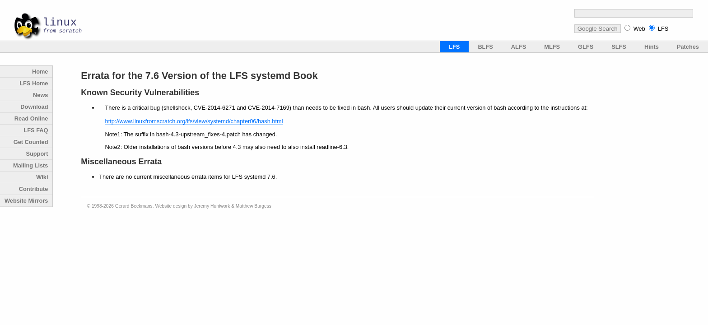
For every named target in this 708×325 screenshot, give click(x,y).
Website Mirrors (26, 200)
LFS (663, 28)
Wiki (42, 177)
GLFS (585, 46)
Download (34, 106)
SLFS (618, 46)
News (40, 95)
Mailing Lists (30, 165)
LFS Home (33, 83)
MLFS (552, 46)
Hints (651, 46)
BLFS (485, 46)
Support (37, 153)
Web (639, 28)
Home (40, 71)
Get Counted (31, 142)
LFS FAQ (35, 130)
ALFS (518, 46)
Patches (688, 46)
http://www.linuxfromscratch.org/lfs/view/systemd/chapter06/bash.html (194, 121)
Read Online (31, 118)
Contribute (33, 189)
